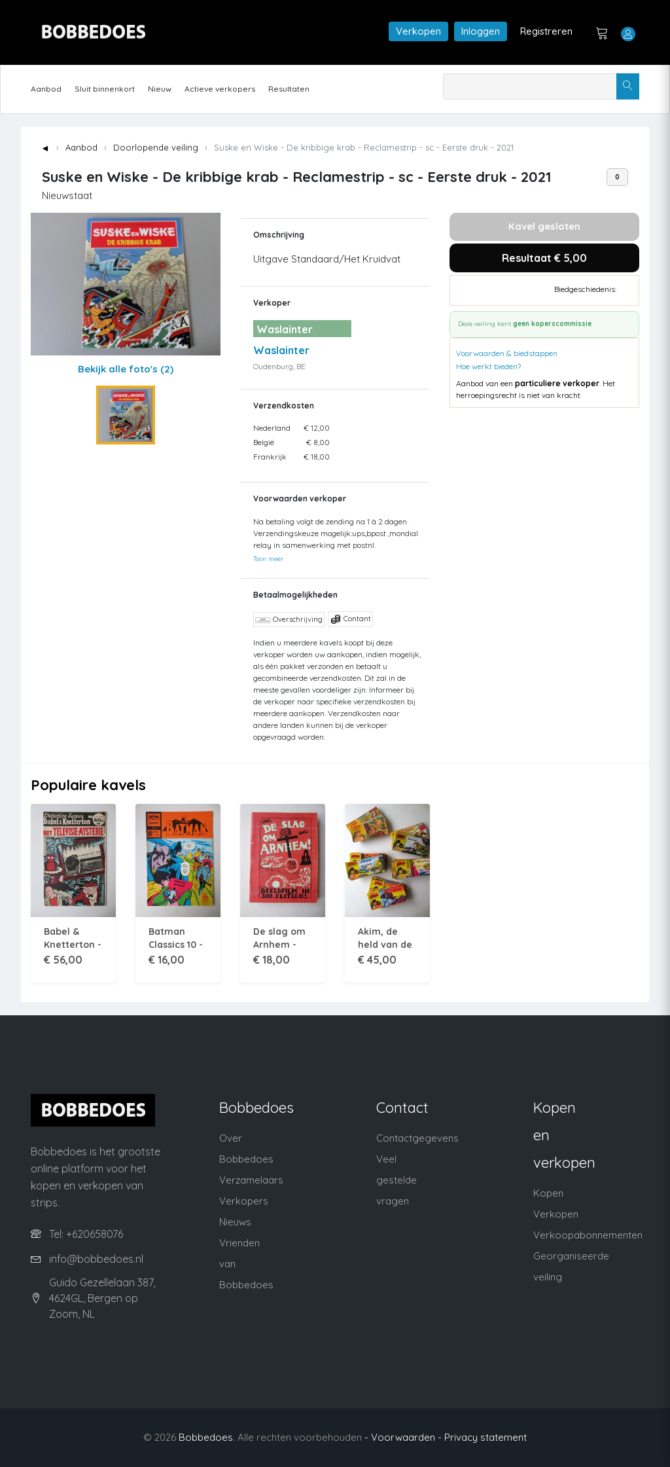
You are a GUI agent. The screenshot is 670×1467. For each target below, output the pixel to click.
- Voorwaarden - (403, 1437)
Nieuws (235, 1222)
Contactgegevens (417, 1138)
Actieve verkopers (220, 89)
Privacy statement (485, 1437)
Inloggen (480, 31)
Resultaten (288, 89)
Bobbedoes (206, 1437)
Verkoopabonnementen (588, 1235)
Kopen (548, 1193)
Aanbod (46, 89)
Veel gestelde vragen (396, 1180)
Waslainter (281, 350)
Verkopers (243, 1201)
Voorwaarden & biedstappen (506, 353)
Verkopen (418, 31)
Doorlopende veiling (155, 147)
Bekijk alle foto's (125, 369)
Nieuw (159, 89)
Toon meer (268, 558)
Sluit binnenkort (105, 89)
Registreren (546, 31)
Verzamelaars (251, 1180)
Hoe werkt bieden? (488, 366)
